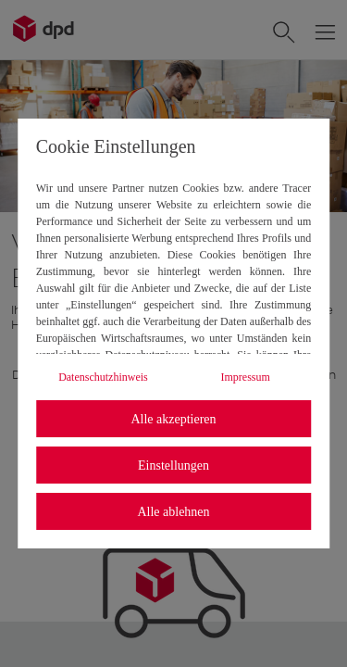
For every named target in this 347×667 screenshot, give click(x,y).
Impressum (245, 377)
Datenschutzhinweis (103, 377)
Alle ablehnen (173, 512)
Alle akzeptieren (173, 419)
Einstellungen (173, 465)
